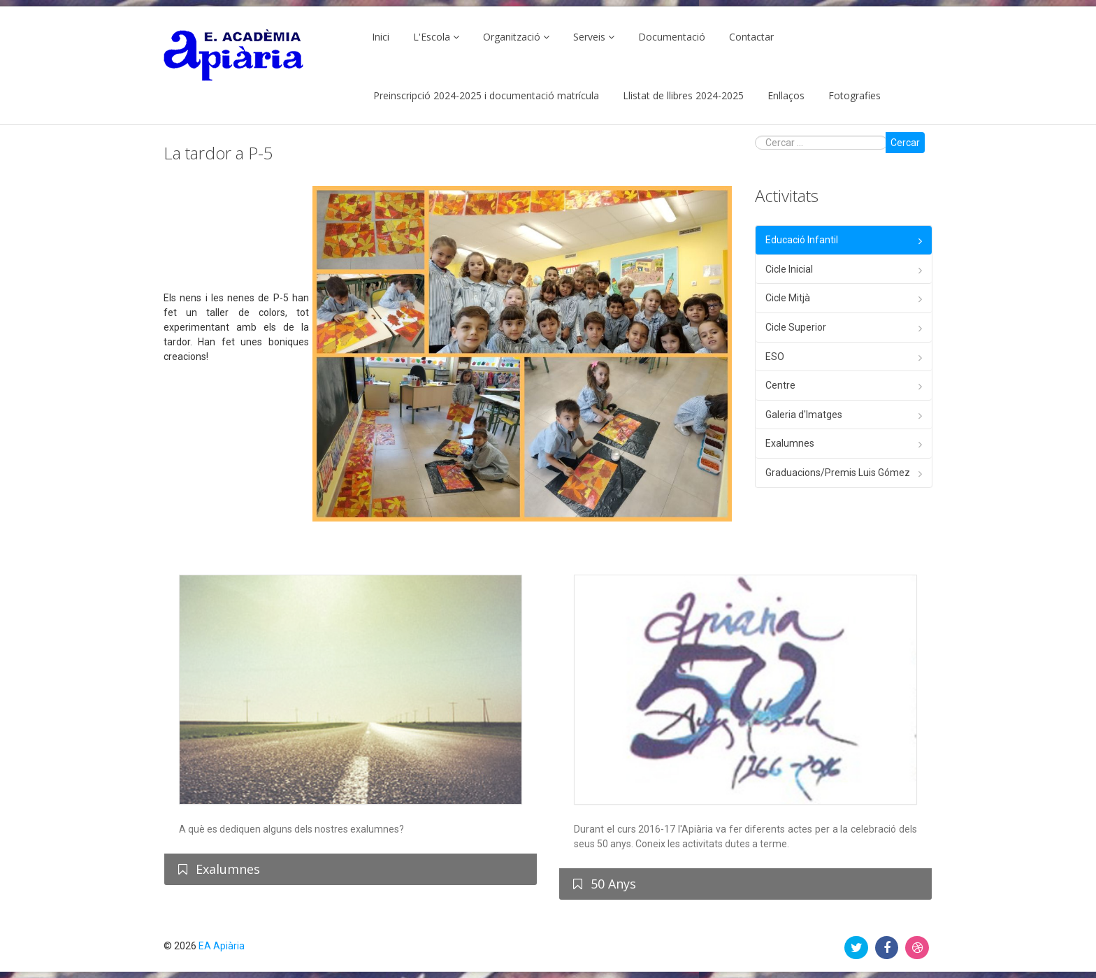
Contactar (751, 36)
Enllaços (786, 95)
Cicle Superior (795, 327)
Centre (780, 385)
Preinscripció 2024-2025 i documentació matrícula (486, 95)
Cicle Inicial (789, 269)
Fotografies (854, 95)
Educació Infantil (801, 239)
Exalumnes (789, 443)
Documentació (671, 36)
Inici (380, 36)
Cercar (905, 142)
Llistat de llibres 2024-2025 (683, 95)
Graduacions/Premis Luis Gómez (837, 472)
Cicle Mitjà (787, 297)
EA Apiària (222, 945)
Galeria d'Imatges (803, 414)
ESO (774, 356)
